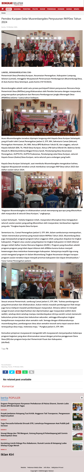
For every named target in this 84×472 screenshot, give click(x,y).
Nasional (17, 9)
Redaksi (23, 467)
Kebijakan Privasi (57, 467)
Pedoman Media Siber (34, 467)
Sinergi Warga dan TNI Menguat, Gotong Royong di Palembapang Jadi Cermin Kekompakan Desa (34, 434)
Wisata (76, 9)
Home (3, 13)
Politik (35, 9)
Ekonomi (61, 9)
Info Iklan (47, 467)
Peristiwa (26, 9)
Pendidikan (51, 9)
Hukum (42, 9)
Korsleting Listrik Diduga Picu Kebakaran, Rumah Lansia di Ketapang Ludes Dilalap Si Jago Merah (34, 444)
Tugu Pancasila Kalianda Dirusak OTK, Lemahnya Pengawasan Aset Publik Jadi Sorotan (35, 424)
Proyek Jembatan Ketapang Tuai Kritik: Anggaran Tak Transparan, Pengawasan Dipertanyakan (35, 414)
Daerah (69, 9)
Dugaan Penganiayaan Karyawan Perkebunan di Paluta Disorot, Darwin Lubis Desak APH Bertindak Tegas (35, 404)
